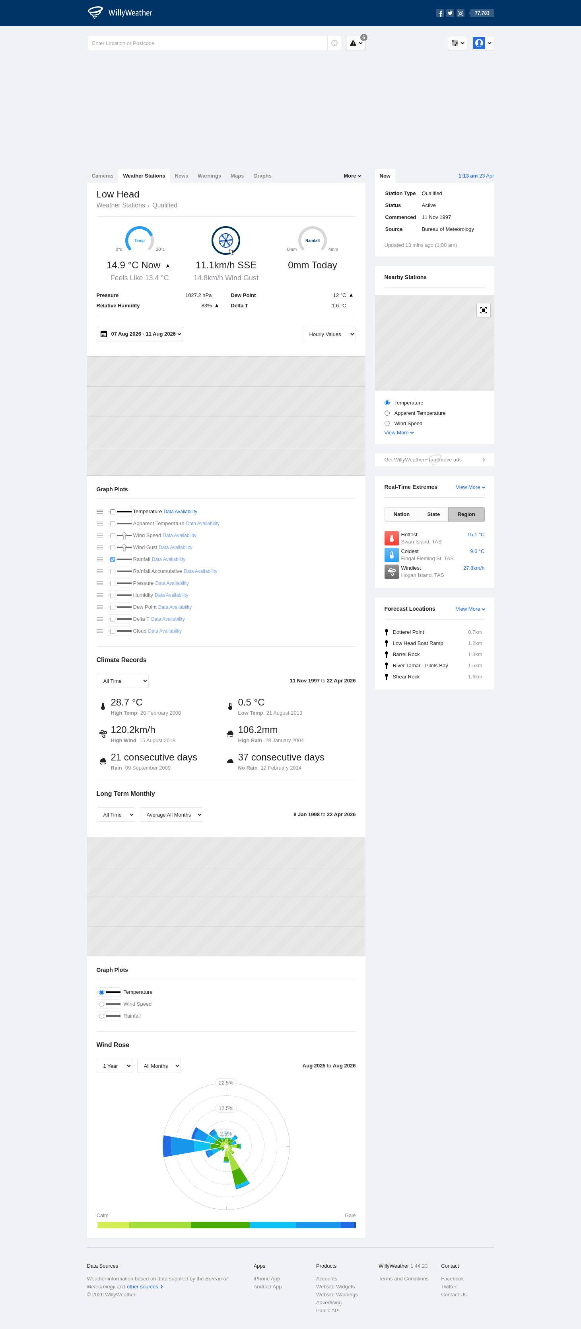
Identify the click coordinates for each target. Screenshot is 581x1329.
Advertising (329, 1303)
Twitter (448, 1287)
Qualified (164, 205)
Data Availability (180, 511)
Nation (402, 514)
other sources (142, 1287)
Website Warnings (337, 1295)
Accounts (326, 1279)
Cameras (103, 176)
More (350, 176)
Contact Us (453, 1295)
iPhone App (267, 1279)
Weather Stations (144, 176)
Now (385, 176)
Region (466, 514)
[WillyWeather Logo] (124, 13)
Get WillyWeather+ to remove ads (423, 460)
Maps (237, 176)
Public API (328, 1310)
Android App (268, 1287)
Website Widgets (335, 1287)
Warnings (209, 176)
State (433, 514)
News (181, 176)
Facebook (452, 1279)
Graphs (262, 176)
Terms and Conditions (404, 1279)
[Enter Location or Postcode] (214, 43)
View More (397, 433)
